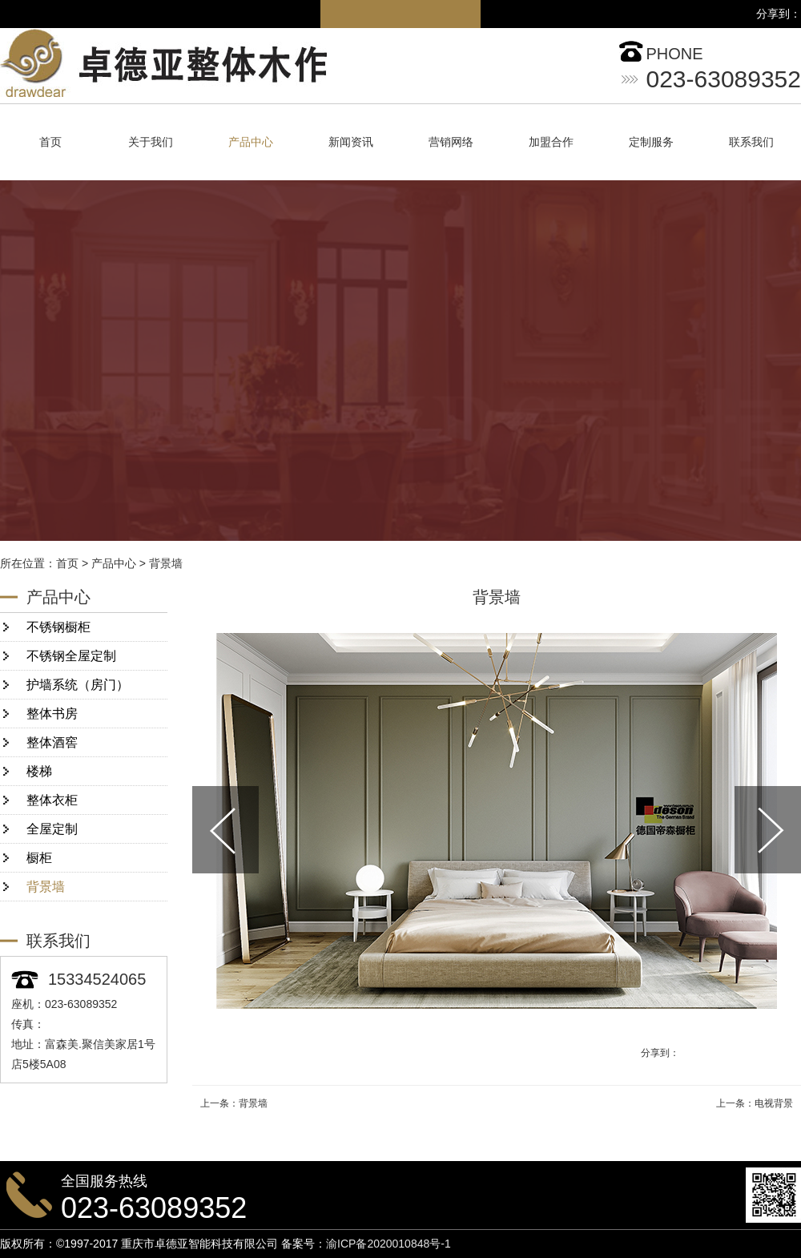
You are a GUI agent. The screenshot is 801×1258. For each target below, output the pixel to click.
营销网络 (451, 142)
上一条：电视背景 (754, 1103)
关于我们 (150, 142)
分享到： (660, 1052)
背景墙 (166, 563)
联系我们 (751, 142)
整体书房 (52, 713)
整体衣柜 (52, 800)
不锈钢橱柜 (58, 627)
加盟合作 (551, 142)
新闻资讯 (350, 142)
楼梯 (39, 771)
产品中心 (250, 142)
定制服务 (651, 142)
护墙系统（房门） (77, 684)
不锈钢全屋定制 (71, 656)
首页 (50, 142)
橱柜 (39, 858)
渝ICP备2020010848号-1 (388, 1243)
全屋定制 (52, 829)
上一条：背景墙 (234, 1103)
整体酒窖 (52, 742)
